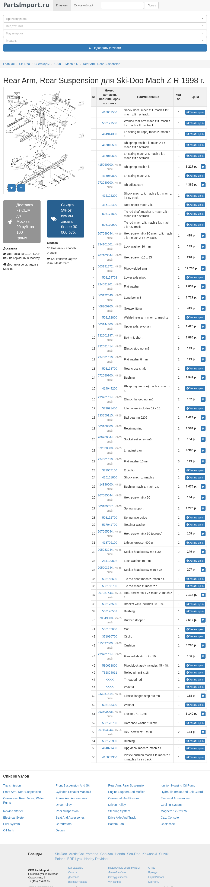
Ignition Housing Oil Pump (178, 785)
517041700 (109, 524)
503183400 (109, 705)
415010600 (109, 156)
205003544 (105, 567)
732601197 (105, 335)
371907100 (109, 470)
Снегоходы (42, 64)
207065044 (105, 531)
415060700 (105, 164)
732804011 (109, 672)
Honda (120, 854)
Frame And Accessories (71, 798)
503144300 (105, 324)
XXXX (110, 679)
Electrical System (14, 817)
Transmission (12, 785)
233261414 (105, 397)
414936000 (105, 484)
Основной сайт (84, 5)
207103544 (105, 255)
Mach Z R (72, 64)
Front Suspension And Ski (73, 785)
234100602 (109, 560)
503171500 (109, 123)
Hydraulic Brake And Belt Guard (182, 792)
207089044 (105, 233)
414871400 (109, 748)
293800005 (105, 711)
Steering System (119, 811)
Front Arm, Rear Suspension (22, 792)
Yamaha (92, 854)
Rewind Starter (13, 811)
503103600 (109, 629)
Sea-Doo (133, 854)
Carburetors (63, 824)
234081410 (105, 357)
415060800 (109, 175)
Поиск (151, 5)
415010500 (109, 145)
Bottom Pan (116, 824)
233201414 (105, 654)
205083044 (105, 549)
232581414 (105, 346)
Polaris (60, 859)
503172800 (109, 317)
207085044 (105, 495)
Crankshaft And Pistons (123, 798)
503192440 (105, 295)
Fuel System (11, 824)
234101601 (105, 244)
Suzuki (164, 854)
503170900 (109, 224)
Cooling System (171, 804)
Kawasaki (149, 854)
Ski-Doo (24, 64)
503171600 (109, 213)
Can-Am (106, 854)
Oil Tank (8, 830)
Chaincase (168, 824)
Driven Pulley (117, 804)
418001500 (109, 112)
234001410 (105, 459)
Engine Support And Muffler (126, 792)
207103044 (105, 730)
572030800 (105, 448)
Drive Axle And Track (122, 817)
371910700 (109, 636)
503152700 (109, 517)
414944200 (109, 388)
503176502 (109, 611)
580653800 (109, 665)
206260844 (105, 437)
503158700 (109, 586)
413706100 (109, 542)
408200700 (105, 306)
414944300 (109, 134)
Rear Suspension (67, 811)
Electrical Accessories (175, 798)
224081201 (105, 284)
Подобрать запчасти (105, 48)
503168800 (105, 426)
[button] (105, 18)
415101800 (109, 477)
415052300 (109, 757)
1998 (57, 64)
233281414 (105, 693)
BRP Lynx (74, 859)
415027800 (105, 643)
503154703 (109, 277)
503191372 (105, 266)
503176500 (109, 604)
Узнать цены (195, 112)
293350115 (105, 415)
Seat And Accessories (70, 817)
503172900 (109, 741)
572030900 (105, 182)
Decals (60, 830)
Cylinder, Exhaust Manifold (73, 792)
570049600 (105, 618)
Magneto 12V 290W (174, 811)
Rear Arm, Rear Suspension (101, 64)
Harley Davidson (96, 859)
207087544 (105, 593)
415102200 (109, 195)
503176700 (109, 723)
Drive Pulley (64, 804)
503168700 (109, 368)
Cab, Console (170, 817)
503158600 (109, 579)
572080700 (105, 375)
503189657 (105, 506)
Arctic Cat (76, 854)
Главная (61, 5)
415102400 (109, 205)
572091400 (109, 408)
